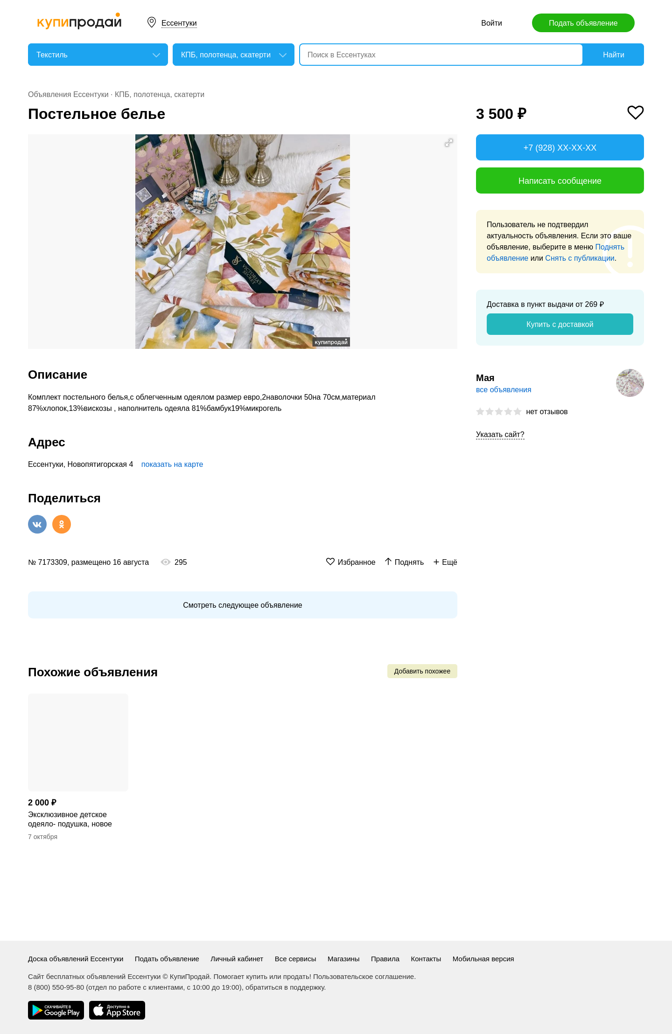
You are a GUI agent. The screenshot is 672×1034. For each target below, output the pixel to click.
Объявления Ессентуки (68, 94)
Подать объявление (583, 23)
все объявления (504, 390)
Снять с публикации (579, 258)
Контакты (426, 959)
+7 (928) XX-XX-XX (560, 148)
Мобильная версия (483, 959)
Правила (385, 959)
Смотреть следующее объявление (242, 605)
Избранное (357, 562)
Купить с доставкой (559, 324)
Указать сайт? (500, 434)
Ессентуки (179, 23)
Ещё (449, 562)
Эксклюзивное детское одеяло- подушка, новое (70, 819)
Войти (491, 23)
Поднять (409, 562)
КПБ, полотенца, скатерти (159, 94)
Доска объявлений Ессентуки (75, 959)
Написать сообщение (560, 181)
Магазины (344, 959)
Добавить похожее (422, 671)
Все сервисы (295, 959)
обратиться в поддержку (284, 987)
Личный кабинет (236, 959)
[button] (448, 142)
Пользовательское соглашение (363, 976)
